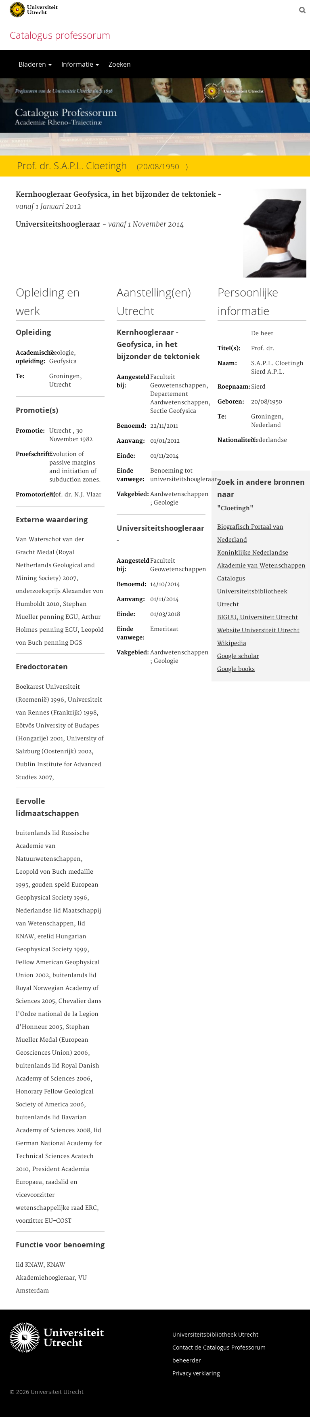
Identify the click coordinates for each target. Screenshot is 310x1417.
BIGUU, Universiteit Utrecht (257, 617)
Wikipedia (231, 643)
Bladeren (35, 64)
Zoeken (120, 64)
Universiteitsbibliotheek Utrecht (215, 1334)
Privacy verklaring (196, 1373)
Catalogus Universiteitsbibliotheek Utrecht (252, 591)
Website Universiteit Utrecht (258, 630)
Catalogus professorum (60, 35)
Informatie (80, 64)
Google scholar (238, 656)
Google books (236, 669)
